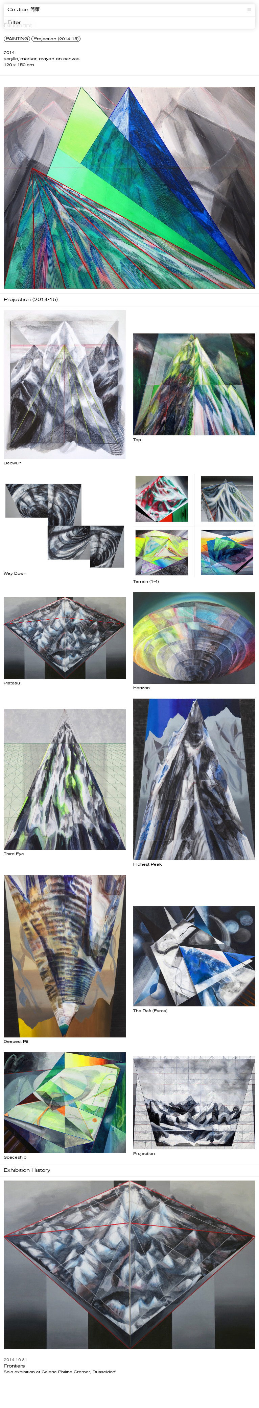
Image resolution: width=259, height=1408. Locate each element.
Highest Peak (147, 864)
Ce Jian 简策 (23, 9)
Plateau (12, 683)
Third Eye (14, 854)
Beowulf (12, 463)
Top (137, 440)
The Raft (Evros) (150, 1011)
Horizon (141, 688)
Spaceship (15, 1157)
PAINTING (17, 38)
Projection (144, 1154)
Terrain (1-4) (146, 581)
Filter (14, 22)
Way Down (15, 573)
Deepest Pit (16, 1041)
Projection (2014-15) (55, 38)
